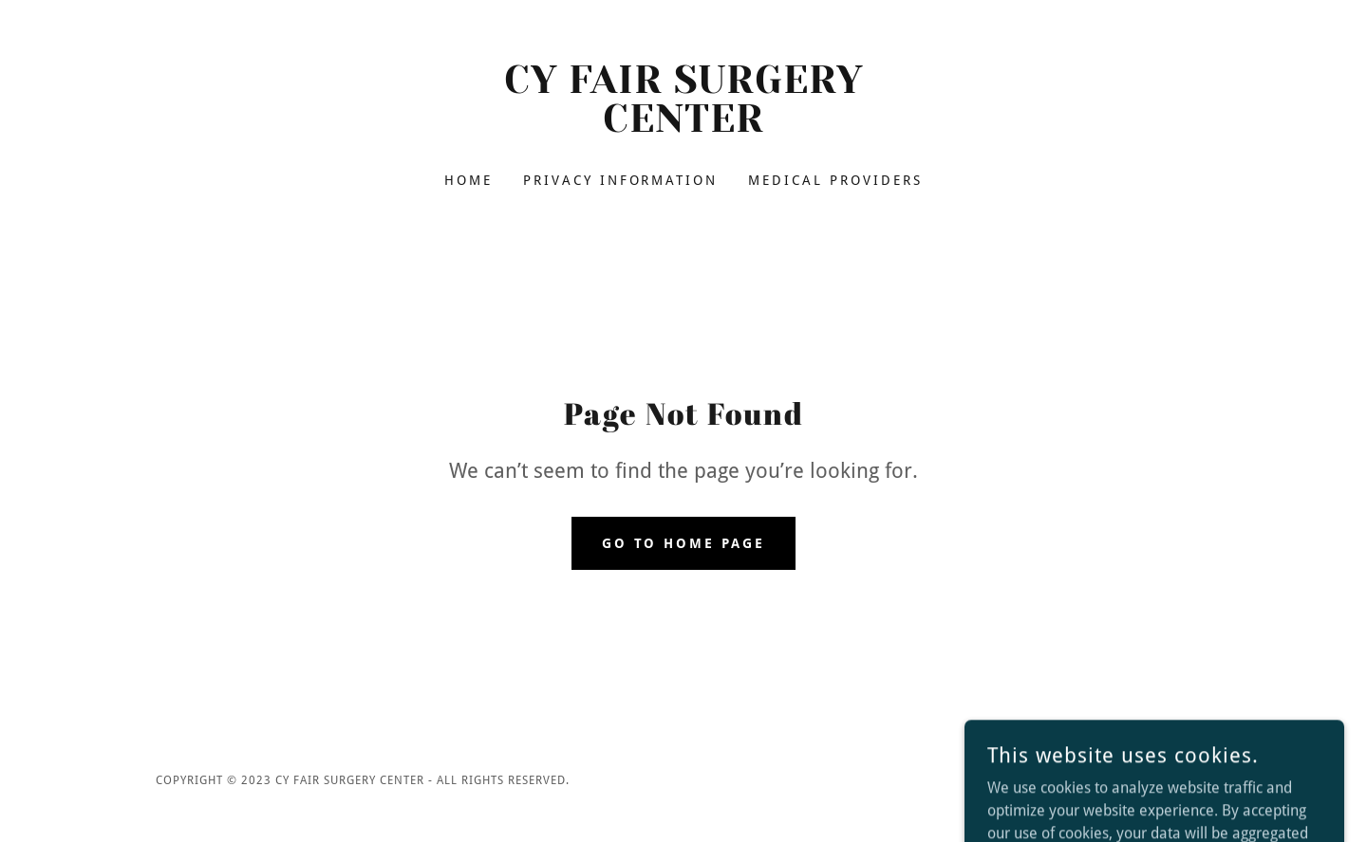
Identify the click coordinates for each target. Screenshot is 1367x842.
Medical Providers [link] (835, 180)
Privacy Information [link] (621, 180)
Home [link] (468, 180)
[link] (684, 127)
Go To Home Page (684, 543)
